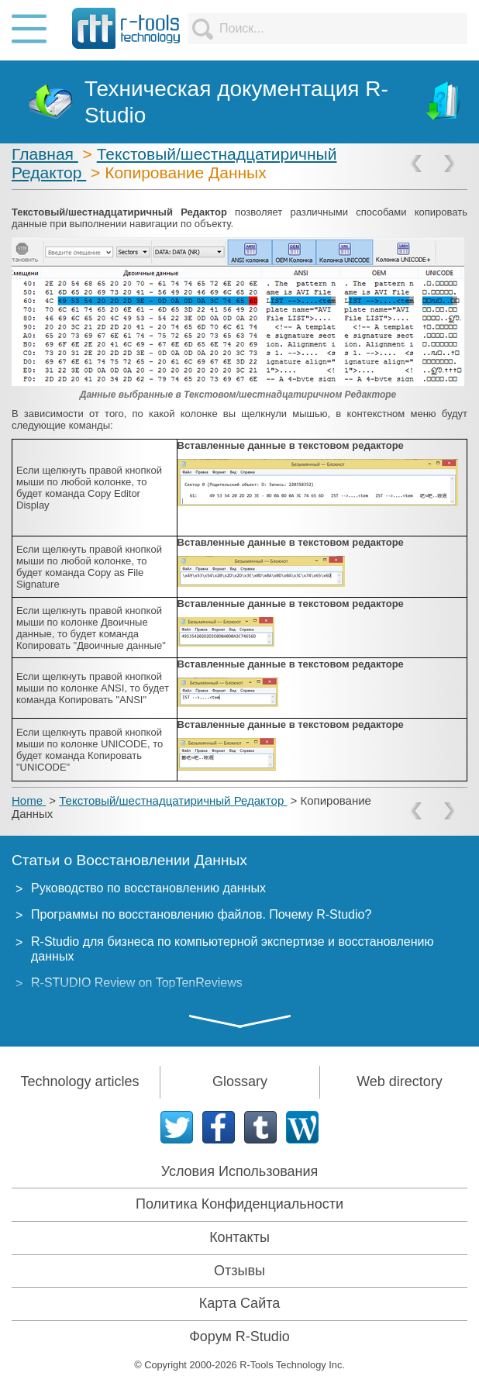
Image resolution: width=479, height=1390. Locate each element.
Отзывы (239, 1270)
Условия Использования (240, 1171)
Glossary (239, 1081)
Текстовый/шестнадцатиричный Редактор (173, 800)
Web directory (400, 1081)
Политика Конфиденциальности (239, 1204)
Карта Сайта (239, 1303)
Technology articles (79, 1081)
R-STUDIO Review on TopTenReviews (137, 982)
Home (29, 800)
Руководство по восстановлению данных (148, 888)
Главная (45, 154)
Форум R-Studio (239, 1336)
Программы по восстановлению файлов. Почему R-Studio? (201, 914)
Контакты (239, 1237)
